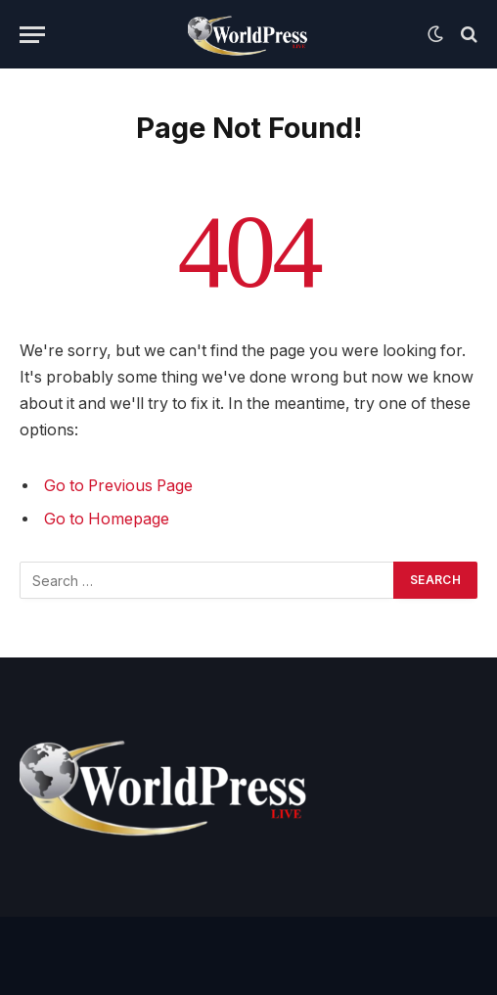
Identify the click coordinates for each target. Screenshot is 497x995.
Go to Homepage (106, 519)
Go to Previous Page (118, 485)
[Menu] (32, 35)
